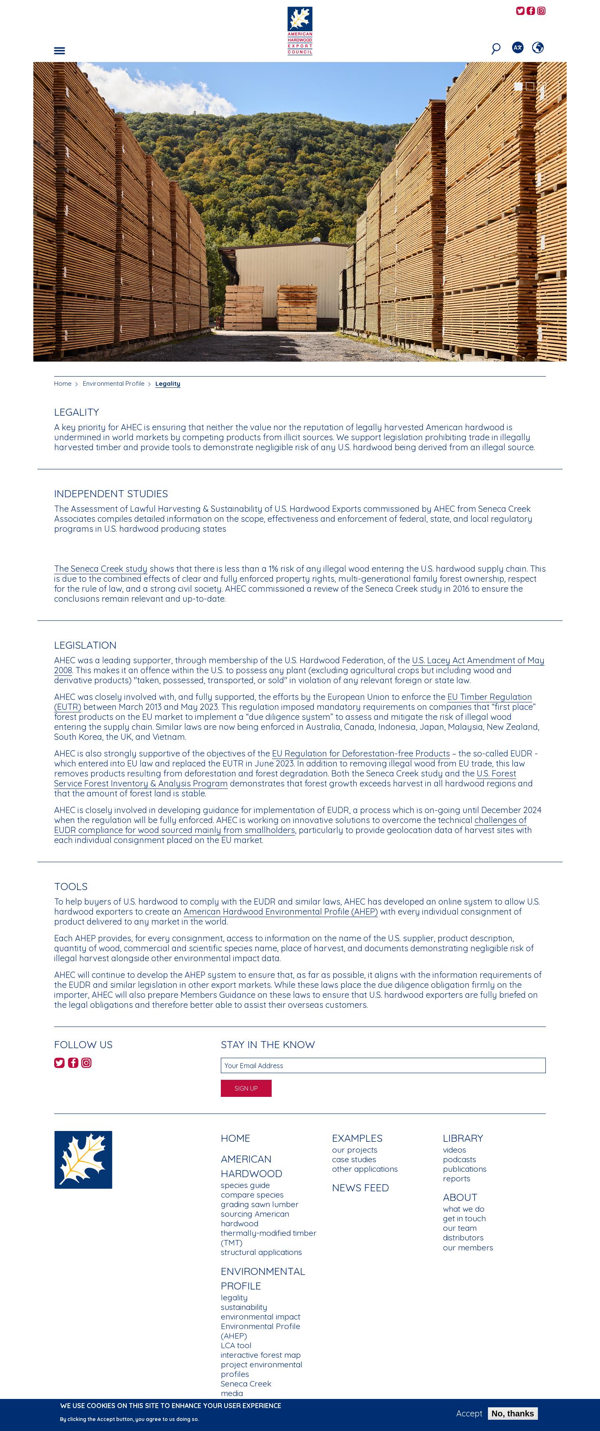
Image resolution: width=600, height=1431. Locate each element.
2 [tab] (530, 86)
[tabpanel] (300, 213)
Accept (469, 1415)
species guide (245, 1185)
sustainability (244, 1307)
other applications (365, 1169)
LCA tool (236, 1345)
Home (63, 383)
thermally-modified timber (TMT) (269, 1237)
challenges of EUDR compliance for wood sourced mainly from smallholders (290, 825)
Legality (167, 383)
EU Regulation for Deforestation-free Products (361, 753)
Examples (357, 1137)
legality (234, 1297)
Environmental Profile (114, 383)
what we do (464, 1209)
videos (454, 1150)
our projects (355, 1150)
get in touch (464, 1218)
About (460, 1196)
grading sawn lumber (260, 1204)
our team (460, 1228)
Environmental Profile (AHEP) (260, 1331)
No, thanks (513, 1415)
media (232, 1393)
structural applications (261, 1252)
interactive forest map (261, 1355)
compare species (252, 1195)
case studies (354, 1159)
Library (463, 1137)
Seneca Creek (246, 1384)
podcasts (459, 1159)
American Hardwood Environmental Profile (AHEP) (281, 911)
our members (468, 1247)
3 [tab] (541, 86)
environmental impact (260, 1317)
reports (456, 1178)
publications (465, 1169)
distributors (463, 1238)
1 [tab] (518, 86)
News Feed (360, 1187)
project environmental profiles (261, 1369)
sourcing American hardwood (255, 1218)
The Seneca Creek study (101, 568)
